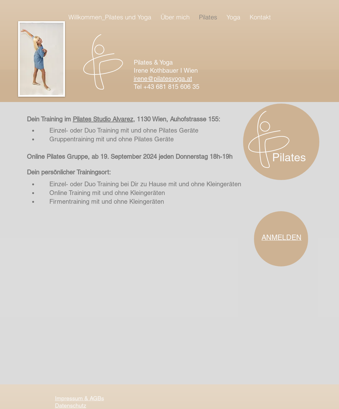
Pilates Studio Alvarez (103, 119)
